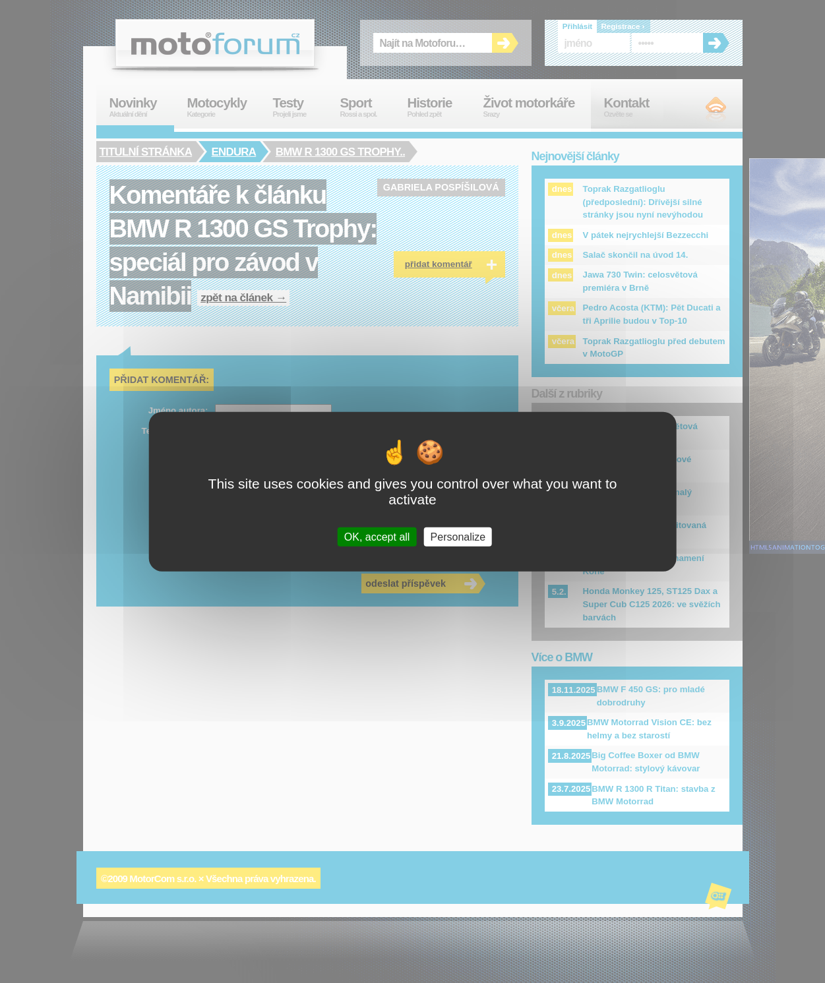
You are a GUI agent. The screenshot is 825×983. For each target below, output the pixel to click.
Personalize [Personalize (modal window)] (458, 537)
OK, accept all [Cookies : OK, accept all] (377, 537)
